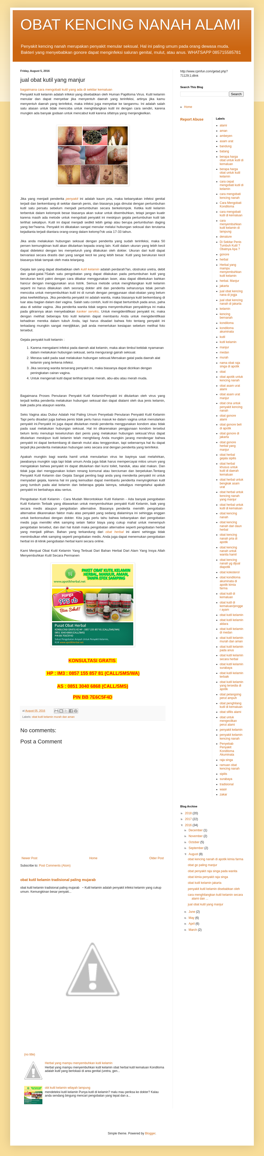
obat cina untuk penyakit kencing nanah (231, 406)
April (192, 923)
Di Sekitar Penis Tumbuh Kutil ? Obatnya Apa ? (230, 245)
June (192, 912)
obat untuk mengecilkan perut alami (228, 720)
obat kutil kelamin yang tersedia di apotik (231, 685)
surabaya (226, 779)
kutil (222, 337)
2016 (189, 825)
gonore (224, 254)
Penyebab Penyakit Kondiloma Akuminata (227, 749)
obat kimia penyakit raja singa (208, 877)
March (193, 930)
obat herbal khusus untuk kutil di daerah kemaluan (229, 469)
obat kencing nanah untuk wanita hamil (228, 551)
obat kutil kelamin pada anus (231, 648)
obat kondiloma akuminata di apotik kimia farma (230, 583)
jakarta (224, 286)
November (196, 836)
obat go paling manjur (202, 865)
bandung (226, 146)
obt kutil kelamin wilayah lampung (67, 1087)
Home (93, 858)
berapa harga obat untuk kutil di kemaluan (231, 160)
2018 (189, 813)
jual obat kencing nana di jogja (231, 293)
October (194, 842)
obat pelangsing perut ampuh (230, 696)
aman (223, 131)
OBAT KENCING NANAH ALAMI (130, 24)
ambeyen (226, 136)
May (192, 918)
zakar (223, 794)
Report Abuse (191, 119)
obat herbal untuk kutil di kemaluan (231, 506)
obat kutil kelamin (231, 615)
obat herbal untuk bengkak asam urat (231, 483)
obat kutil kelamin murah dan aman (53, 716)
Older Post (156, 858)
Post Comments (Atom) (55, 865)
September (196, 848)
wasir (223, 789)
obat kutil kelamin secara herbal (231, 657)
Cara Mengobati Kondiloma (230, 204)
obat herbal (115, 532)
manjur (224, 347)
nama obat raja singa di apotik (230, 364)
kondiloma (227, 323)
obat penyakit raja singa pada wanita (212, 871)
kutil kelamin (90, 269)
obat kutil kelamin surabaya (231, 666)
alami (223, 125)
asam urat (226, 141)
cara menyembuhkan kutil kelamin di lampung (230, 226)
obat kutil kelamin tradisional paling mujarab (58, 880)
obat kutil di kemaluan (227, 595)
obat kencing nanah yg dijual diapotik (230, 563)
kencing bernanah (226, 315)
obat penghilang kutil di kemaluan (231, 705)
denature (226, 236)
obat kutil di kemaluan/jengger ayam (231, 606)
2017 (189, 819)
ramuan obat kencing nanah (230, 766)
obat (223, 371)
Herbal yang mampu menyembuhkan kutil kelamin (78, 1063)
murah (224, 357)
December (196, 830)
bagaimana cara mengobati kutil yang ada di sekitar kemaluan (66, 89)
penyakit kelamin (231, 729)
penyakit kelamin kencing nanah (231, 736)
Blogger (150, 1133)
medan (224, 352)
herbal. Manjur (229, 281)
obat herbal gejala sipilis (228, 456)
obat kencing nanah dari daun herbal (231, 525)
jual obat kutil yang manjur (205, 904)
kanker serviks (88, 311)
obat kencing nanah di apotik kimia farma (215, 859)
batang (224, 151)
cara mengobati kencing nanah (230, 195)
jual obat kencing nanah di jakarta (231, 301)
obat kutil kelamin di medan (231, 630)
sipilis (223, 774)
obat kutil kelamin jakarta (204, 883)
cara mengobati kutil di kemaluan (231, 213)
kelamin (225, 309)
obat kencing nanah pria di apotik (228, 538)
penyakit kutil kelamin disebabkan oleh (214, 889)
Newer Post (29, 858)
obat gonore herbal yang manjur (228, 446)
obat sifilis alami (230, 712)
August (194, 854)
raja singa (226, 760)
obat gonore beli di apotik (231, 426)
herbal (224, 259)
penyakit (72, 199)
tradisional (227, 784)
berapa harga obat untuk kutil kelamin (230, 172)
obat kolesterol (230, 572)
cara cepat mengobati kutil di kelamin (231, 185)
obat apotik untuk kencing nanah (231, 378)
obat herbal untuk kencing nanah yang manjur (231, 495)
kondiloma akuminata (227, 329)
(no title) (29, 1054)
